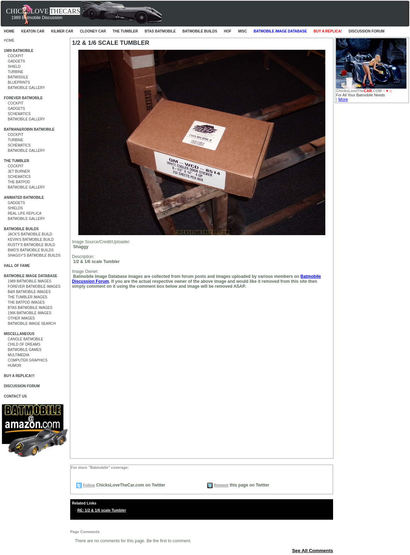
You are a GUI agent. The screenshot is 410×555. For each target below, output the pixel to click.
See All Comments (312, 550)
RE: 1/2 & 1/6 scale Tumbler (101, 510)
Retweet (221, 485)
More (343, 99)
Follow (89, 485)
